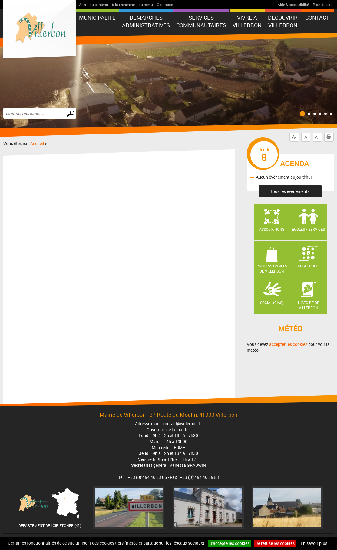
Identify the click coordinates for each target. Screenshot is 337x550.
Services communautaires (201, 21)
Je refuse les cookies (275, 543)
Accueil (37, 143)
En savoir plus (314, 543)
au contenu (99, 4)
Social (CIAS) (271, 302)
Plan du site (322, 4)
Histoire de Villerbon (308, 305)
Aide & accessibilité (293, 4)
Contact (317, 17)
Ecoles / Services (308, 229)
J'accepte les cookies (229, 543)
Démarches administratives (146, 21)
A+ (317, 137)
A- (294, 137)
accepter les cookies (288, 344)
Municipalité (97, 17)
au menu (146, 4)
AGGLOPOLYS (308, 265)
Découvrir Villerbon (283, 21)
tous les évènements (290, 191)
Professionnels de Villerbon (271, 268)
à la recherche (123, 4)
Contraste (165, 4)
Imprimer (330, 137)
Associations (271, 229)
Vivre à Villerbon (247, 21)
